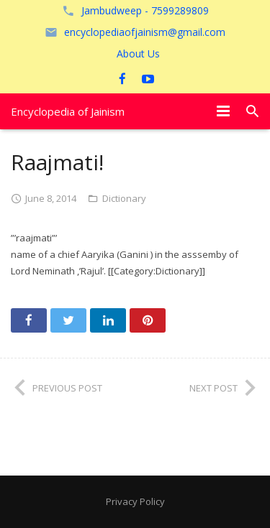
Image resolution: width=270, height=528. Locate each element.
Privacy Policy (135, 501)
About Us (138, 53)
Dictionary (124, 198)
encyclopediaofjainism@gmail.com (144, 32)
